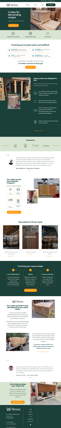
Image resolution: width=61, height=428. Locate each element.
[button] (29, 170)
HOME (30, 409)
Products (28, 4)
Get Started (29, 67)
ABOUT (30, 411)
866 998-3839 (13, 424)
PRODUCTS (30, 414)
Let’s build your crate (12, 212)
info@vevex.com (51, 0)
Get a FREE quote (29, 290)
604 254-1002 (10, 422)
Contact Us (50, 4)
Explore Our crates (38, 130)
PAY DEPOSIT (30, 419)
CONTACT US (30, 421)
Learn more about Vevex (42, 351)
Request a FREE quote (18, 402)
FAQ (43, 4)
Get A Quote (12, 25)
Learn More (10, 256)
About (35, 4)
